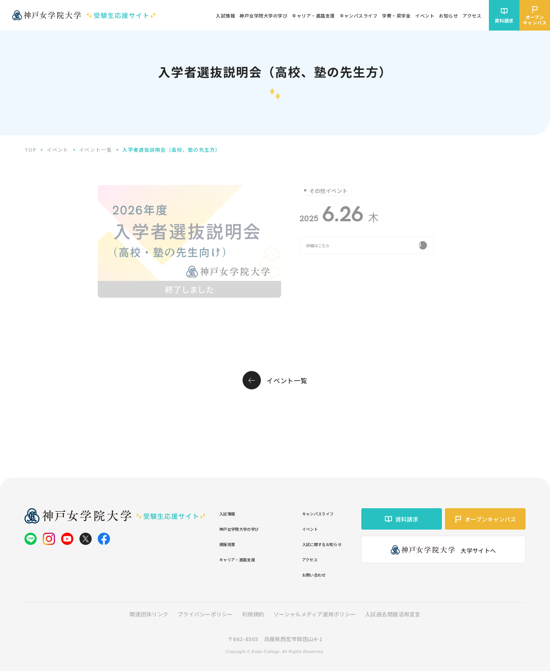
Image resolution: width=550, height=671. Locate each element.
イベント (294, 528)
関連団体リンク (148, 614)
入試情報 (231, 513)
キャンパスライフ (306, 513)
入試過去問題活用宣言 (393, 614)
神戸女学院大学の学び (248, 528)
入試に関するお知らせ (311, 544)
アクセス (294, 559)
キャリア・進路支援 (245, 559)
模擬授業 (231, 544)
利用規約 (253, 614)
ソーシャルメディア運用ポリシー (314, 614)
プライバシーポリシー (205, 614)
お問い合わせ (300, 574)
